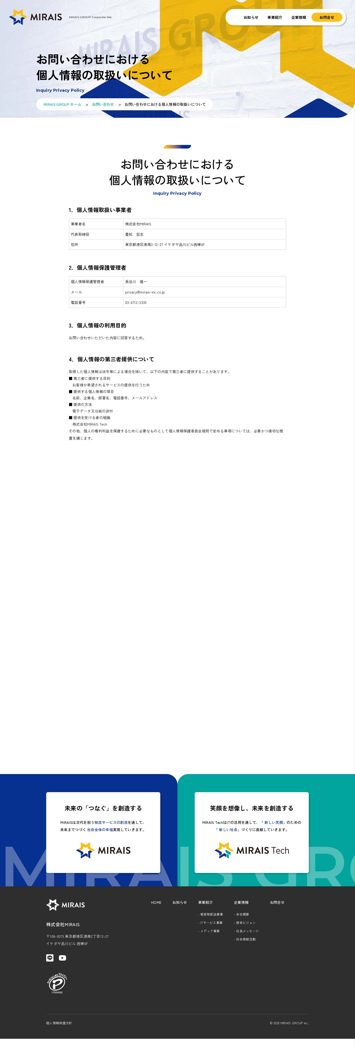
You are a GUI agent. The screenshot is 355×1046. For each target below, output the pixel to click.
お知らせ (251, 17)
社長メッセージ (247, 934)
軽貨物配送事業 (211, 917)
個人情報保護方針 (59, 1030)
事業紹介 (274, 17)
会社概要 (242, 917)
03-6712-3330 (136, 305)
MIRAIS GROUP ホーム (62, 104)
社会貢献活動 (246, 942)
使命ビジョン (246, 925)
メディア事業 (210, 934)
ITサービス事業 (211, 925)
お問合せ (326, 17)
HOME (156, 905)
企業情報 (298, 17)
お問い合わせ (103, 104)
